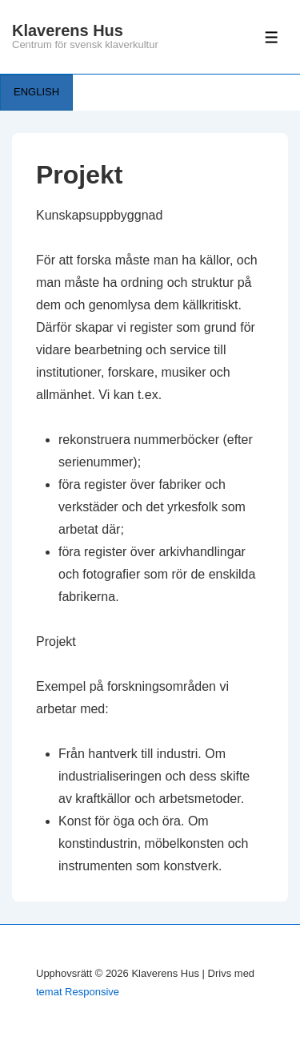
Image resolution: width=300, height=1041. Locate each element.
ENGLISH (36, 92)
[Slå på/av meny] (271, 37)
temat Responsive (77, 992)
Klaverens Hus (67, 30)
